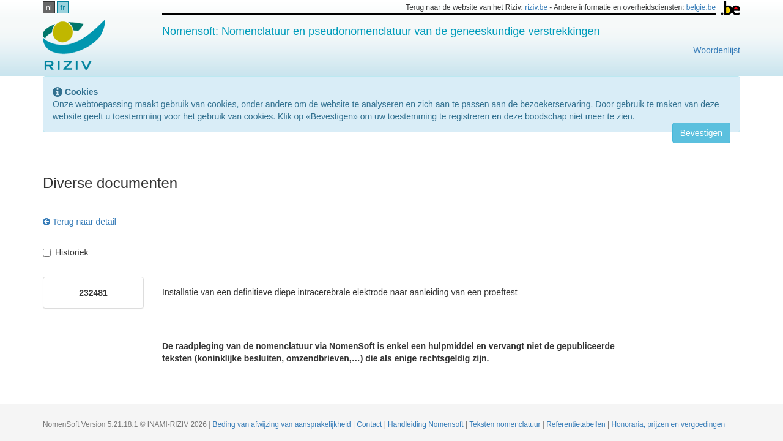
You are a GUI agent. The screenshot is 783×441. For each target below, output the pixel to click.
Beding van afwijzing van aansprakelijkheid (283, 424)
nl (49, 7)
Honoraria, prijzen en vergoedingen (668, 424)
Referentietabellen (576, 424)
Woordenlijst (716, 50)
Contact (370, 424)
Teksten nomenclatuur (506, 424)
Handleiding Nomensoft (427, 424)
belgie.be (701, 7)
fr (63, 7)
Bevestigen (701, 133)
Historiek (65, 252)
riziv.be (536, 7)
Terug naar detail (79, 222)
